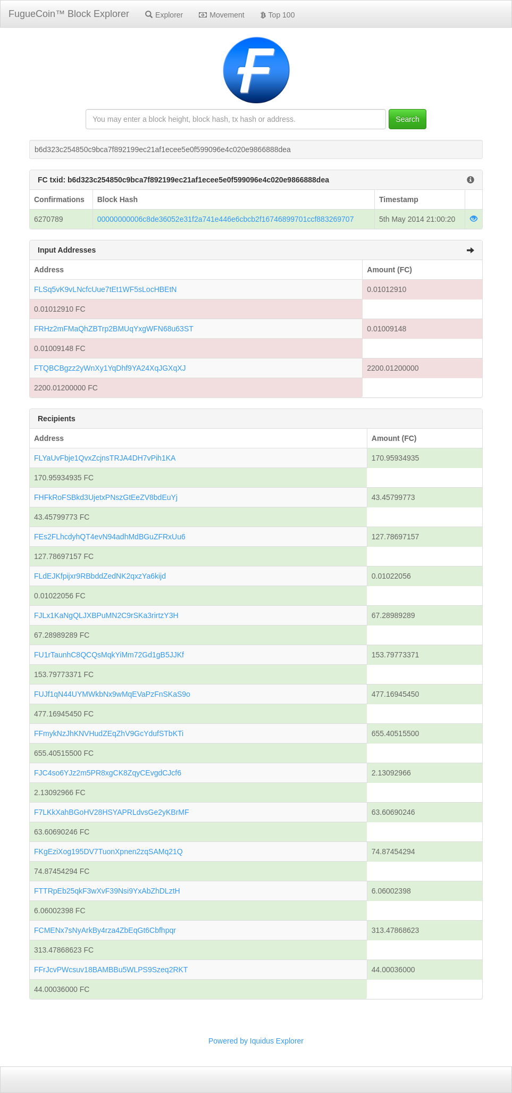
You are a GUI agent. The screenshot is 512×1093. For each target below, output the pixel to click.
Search (407, 119)
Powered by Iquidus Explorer (256, 1041)
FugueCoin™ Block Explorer (69, 14)
